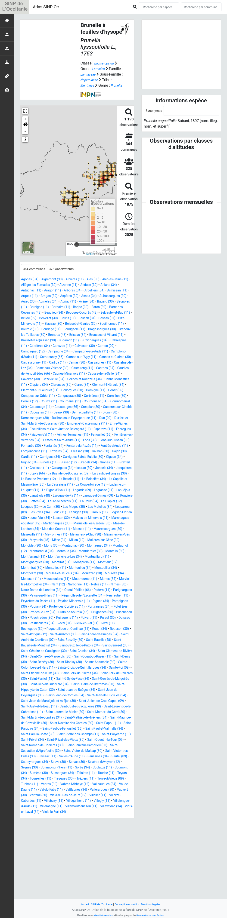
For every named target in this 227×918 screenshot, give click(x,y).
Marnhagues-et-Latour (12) (43, 562)
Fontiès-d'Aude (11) (111, 474)
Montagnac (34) (83, 590)
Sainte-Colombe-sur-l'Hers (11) (46, 729)
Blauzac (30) (58, 335)
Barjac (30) (54, 318)
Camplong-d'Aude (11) (83, 368)
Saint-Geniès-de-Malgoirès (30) (64, 746)
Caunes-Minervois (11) (76, 391)
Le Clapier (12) (84, 540)
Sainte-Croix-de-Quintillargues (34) (102, 729)
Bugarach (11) (118, 352)
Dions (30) (112, 435)
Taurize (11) (56, 851)
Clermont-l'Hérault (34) (39, 407)
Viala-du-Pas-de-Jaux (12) (75, 873)
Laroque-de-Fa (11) (115, 529)
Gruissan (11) (86, 496)
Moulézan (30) (104, 618)
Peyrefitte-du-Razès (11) (40, 651)
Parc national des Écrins (151, 915)
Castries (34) (101, 385)
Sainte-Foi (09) (33, 734)
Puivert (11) (58, 673)
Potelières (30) (63, 662)
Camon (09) (59, 363)
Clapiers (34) (70, 402)
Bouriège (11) (65, 341)
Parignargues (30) (101, 640)
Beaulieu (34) (32, 324)
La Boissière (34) (86, 513)
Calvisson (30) (35, 363)
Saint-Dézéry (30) (45, 723)
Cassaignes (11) (78, 379)
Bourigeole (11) (91, 341)
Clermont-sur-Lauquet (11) (83, 407)
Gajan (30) (29, 485)
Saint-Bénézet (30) (62, 707)
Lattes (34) (98, 535)
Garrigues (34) (74, 485)
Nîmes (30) (79, 635)
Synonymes (155, 111)
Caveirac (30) (41, 396)
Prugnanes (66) (56, 668)
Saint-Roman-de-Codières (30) (45, 818)
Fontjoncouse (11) (36, 479)
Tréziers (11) (57, 856)
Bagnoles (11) (84, 313)
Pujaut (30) (80, 673)
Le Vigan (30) (70, 551)
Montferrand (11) (35, 601)
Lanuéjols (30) (58, 529)
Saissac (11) (69, 829)
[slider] (76, 250)
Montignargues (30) (37, 607)
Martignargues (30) (84, 562)
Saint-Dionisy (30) (76, 723)
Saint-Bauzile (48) (35, 701)
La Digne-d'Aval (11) (80, 524)
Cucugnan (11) (33, 435)
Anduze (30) (118, 291)
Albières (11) (82, 285)
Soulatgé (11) (42, 845)
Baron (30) (75, 318)
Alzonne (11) (95, 291)
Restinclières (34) (35, 679)
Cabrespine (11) (67, 357)
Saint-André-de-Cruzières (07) (73, 696)
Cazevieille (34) (68, 396)
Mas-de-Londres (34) (61, 568)
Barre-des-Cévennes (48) (106, 318)
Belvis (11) (63, 329)
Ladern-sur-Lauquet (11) (41, 524)
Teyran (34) (78, 851)
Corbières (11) (42, 418)
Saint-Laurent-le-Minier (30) (80, 779)
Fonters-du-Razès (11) (74, 474)
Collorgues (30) (120, 407)
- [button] (25, 137)
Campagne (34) (114, 363)
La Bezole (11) (58, 513)
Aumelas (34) (107, 307)
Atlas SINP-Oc (46, 6)
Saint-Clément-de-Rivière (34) (87, 712)
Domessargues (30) (37, 440)
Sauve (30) (94, 834)
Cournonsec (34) (62, 424)
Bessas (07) (108, 329)
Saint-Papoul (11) (58, 795)
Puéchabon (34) (85, 668)
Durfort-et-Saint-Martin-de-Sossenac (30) (54, 446)
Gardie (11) (50, 485)
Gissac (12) (106, 490)
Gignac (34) (62, 490)
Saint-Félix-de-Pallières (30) (53, 740)
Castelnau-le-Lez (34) (112, 379)
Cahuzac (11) (120, 357)
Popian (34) (60, 657)
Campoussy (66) (118, 368)
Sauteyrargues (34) (67, 834)
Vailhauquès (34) (93, 862)
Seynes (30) (71, 840)
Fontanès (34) (42, 474)
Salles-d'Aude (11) (97, 829)
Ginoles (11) (85, 490)
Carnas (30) (52, 379)
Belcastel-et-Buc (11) (102, 324)
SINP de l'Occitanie (99, 904)
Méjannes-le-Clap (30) (39, 579)
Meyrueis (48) (111, 579)
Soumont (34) (67, 845)
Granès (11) (40, 496)
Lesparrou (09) (111, 546)
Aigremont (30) (56, 285)
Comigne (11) (34, 413)
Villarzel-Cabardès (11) (39, 879)
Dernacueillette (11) (85, 435)
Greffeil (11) (62, 496)
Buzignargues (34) (36, 357)
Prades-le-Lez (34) (92, 662)
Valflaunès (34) (72, 868)
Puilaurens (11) (33, 673)
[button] (25, 131)
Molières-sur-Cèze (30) (79, 585)
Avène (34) (39, 313)
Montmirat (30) (35, 612)
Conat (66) (57, 413)
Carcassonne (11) (115, 374)
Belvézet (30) (41, 329)
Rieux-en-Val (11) (86, 679)
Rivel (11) (110, 679)
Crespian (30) (72, 429)
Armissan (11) (42, 302)
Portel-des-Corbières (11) (93, 657)
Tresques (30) (32, 856)
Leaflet (89, 259)
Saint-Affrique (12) (61, 690)
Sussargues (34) (118, 845)
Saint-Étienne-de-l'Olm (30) (69, 734)
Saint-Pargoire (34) (90, 795)
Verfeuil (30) (41, 873)
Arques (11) (66, 302)
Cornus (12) (92, 418)
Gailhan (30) (112, 479)
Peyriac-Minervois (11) (81, 651)
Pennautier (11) (111, 646)
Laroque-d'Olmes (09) (38, 535)
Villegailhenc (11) (101, 879)
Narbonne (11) (33, 635)
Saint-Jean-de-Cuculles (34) (81, 762)
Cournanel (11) (33, 424)
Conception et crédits (128, 904)
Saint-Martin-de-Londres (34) (68, 784)
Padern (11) (73, 640)
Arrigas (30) (88, 302)
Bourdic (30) (41, 341)
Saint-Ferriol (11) (92, 740)
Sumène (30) (91, 845)
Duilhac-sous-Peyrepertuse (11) (82, 440)
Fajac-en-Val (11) (90, 457)
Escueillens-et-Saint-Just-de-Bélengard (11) (97, 452)
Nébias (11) (57, 635)
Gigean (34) (40, 490)
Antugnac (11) (54, 296)
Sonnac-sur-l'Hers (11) (102, 840)
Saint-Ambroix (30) (94, 690)
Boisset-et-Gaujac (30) (89, 335)
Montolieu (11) (63, 612)
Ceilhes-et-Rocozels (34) (103, 396)
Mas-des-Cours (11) (97, 568)
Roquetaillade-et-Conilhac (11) (75, 684)
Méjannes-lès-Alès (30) (79, 579)
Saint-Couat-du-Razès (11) (84, 718)
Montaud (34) (63, 596)
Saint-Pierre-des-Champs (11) (55, 807)
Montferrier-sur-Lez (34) (71, 601)
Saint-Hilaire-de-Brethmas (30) (55, 751)
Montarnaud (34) (35, 596)
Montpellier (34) (120, 612)
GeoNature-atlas (101, 915)
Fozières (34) (64, 479)
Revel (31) (61, 679)
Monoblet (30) (112, 585)
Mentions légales (155, 904)
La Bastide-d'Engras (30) (87, 507)
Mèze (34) (29, 585)
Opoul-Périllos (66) (46, 640)
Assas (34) (30, 307)
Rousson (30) (32, 690)
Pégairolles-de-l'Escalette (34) (71, 646)
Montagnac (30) (54, 590)
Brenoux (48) (86, 346)
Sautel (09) (40, 834)
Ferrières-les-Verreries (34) (96, 463)
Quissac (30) (102, 673)
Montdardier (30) (91, 596)
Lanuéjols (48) (84, 529)
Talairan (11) (33, 851)
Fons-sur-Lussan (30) (90, 468)
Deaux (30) (57, 435)
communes (36, 275)
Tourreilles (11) (102, 851)
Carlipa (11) (30, 379)
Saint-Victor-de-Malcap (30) (92, 823)
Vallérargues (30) (102, 868)
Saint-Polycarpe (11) (98, 807)
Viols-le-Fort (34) (105, 890)
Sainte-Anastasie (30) (111, 723)
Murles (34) (40, 629)
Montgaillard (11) (108, 601)
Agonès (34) (31, 285)
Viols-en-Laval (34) (74, 890)
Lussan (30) (67, 557)
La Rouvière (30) (72, 535)
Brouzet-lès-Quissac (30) (84, 352)
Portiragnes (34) (34, 662)
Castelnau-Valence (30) (40, 385)
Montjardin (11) (93, 607)
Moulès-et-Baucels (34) (70, 618)
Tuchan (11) (114, 856)
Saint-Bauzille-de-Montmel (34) (78, 701)
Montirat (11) (67, 607)
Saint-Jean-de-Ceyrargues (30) (94, 757)
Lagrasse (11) (32, 529)
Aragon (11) (79, 296)
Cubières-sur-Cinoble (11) (107, 429)
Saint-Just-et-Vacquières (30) (80, 773)
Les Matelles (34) (82, 546)
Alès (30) (103, 285)
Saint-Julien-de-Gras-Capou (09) (90, 768)
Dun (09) (118, 440)
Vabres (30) (30, 862)
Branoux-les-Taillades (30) (52, 346)
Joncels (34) (52, 501)
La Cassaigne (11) (66, 518)
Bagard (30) (61, 313)
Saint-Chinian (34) (45, 712)
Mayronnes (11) (107, 574)
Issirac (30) (30, 501)
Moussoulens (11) (87, 623)
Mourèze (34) (32, 623)
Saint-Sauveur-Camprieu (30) (97, 818)
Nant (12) (108, 629)
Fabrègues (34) (61, 457)
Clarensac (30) (96, 402)
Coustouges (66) (44, 429)
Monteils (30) (118, 596)
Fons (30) (63, 468)
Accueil (79, 904)
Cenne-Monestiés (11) (39, 402)
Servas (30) (115, 834)
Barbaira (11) (31, 318)
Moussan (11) (57, 623)
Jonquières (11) (79, 501)
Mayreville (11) (79, 574)
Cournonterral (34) (94, 424)
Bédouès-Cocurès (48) (64, 324)
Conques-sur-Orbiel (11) (88, 413)
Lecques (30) (109, 540)
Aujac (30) (84, 307)
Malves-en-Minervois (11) (100, 557)
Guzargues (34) (113, 496)
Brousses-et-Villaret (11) (41, 352)
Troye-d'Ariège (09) (85, 856)
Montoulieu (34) (91, 612)
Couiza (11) (113, 418)
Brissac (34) (110, 346)
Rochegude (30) (34, 684)
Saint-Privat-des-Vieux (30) (63, 812)
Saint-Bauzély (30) (115, 696)
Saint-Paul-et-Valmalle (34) (69, 801)
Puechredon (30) (115, 668)
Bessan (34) (85, 329)
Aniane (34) (30, 296)
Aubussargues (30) (57, 307)
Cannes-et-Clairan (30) (79, 374)
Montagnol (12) (112, 590)
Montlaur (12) (120, 607)
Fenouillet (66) (60, 463)
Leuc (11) (48, 551)
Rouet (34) (111, 684)
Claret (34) (119, 402)
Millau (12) (49, 585)
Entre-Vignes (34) (45, 452)
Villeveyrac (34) (43, 890)
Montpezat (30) (35, 618)
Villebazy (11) (72, 879)
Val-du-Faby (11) (44, 868)
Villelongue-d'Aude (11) (49, 884)
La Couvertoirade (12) (101, 518)
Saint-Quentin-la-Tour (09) (108, 812)
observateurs (66, 275)
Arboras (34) (102, 296)
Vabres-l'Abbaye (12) (60, 862)
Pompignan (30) (34, 657)
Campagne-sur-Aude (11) (41, 368)
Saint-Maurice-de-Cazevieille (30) (72, 790)
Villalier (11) (108, 873)
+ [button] (25, 125)
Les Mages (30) (52, 546)
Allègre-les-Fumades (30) (61, 291)
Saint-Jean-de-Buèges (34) (44, 757)
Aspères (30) (111, 302)
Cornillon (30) (68, 418)
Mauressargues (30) (47, 574)
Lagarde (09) (109, 524)
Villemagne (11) (84, 884)
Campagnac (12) (85, 363)
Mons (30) (29, 590)
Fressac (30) (88, 479)
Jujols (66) (103, 501)
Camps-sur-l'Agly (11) (40, 374)
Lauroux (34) (58, 540)
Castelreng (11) (75, 385)
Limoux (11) (93, 551)
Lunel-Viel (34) (42, 557)
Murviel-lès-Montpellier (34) (75, 629)
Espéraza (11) (34, 457)
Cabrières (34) (94, 357)
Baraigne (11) (110, 313)
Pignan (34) (112, 651)
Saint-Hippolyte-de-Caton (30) (107, 751)
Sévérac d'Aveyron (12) (39, 840)
